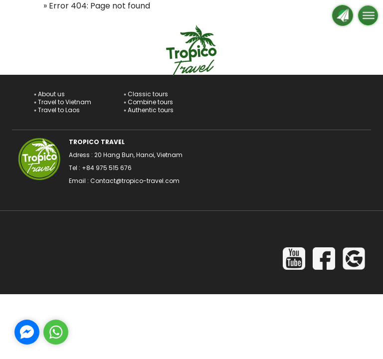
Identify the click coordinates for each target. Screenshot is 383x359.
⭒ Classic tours (146, 94)
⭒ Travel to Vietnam (62, 102)
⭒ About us (49, 94)
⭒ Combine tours (148, 102)
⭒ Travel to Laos (57, 110)
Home (29, 5)
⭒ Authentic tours (149, 110)
